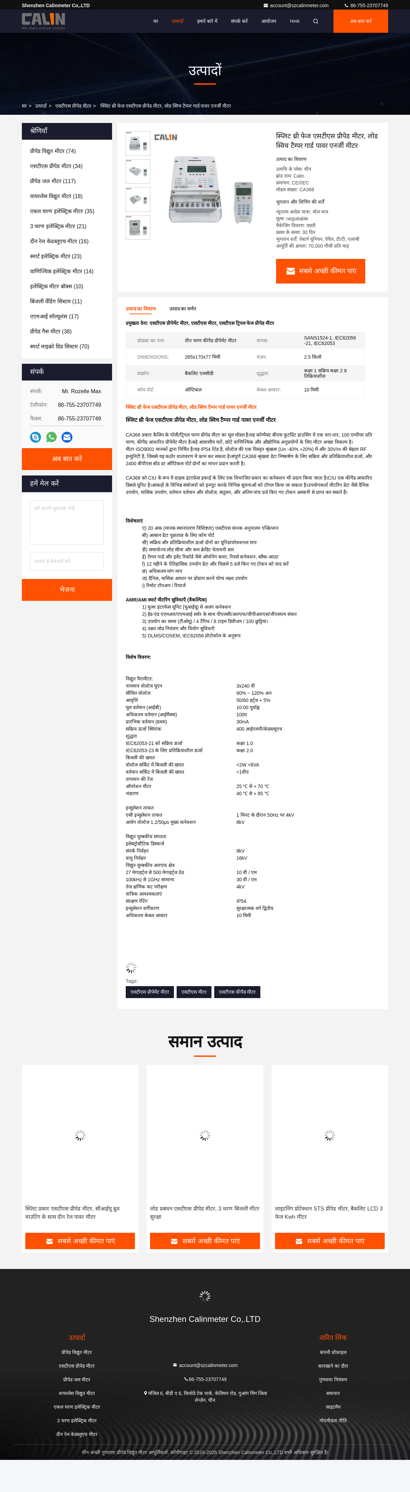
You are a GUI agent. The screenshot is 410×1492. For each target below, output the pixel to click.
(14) (62, 271)
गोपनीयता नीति (333, 1420)
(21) (58, 226)
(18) (56, 196)
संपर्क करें (239, 21)
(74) (53, 151)
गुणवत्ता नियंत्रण (333, 1379)
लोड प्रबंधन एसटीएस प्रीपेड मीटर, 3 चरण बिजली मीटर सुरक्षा (204, 1212)
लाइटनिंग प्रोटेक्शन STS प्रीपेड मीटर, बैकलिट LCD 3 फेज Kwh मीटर (329, 1212)
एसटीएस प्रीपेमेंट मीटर (150, 991)
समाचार (333, 1393)
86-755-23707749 (366, 5)
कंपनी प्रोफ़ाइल (333, 1352)
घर (155, 21)
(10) (56, 286)
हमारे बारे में (207, 21)
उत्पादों (177, 21)
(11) (56, 301)
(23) (56, 256)
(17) (54, 316)
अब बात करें (361, 21)
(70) (59, 346)
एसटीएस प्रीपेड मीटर (73, 106)
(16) (59, 241)
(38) (51, 331)
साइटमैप (333, 1406)
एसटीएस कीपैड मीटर (237, 991)
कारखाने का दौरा (333, 1365)
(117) (53, 181)
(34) (56, 166)
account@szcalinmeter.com (296, 5)
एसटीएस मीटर (194, 991)
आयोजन (268, 21)
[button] (40, 1151)
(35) (62, 211)
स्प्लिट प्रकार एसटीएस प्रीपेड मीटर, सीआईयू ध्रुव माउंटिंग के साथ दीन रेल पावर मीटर (72, 1212)
